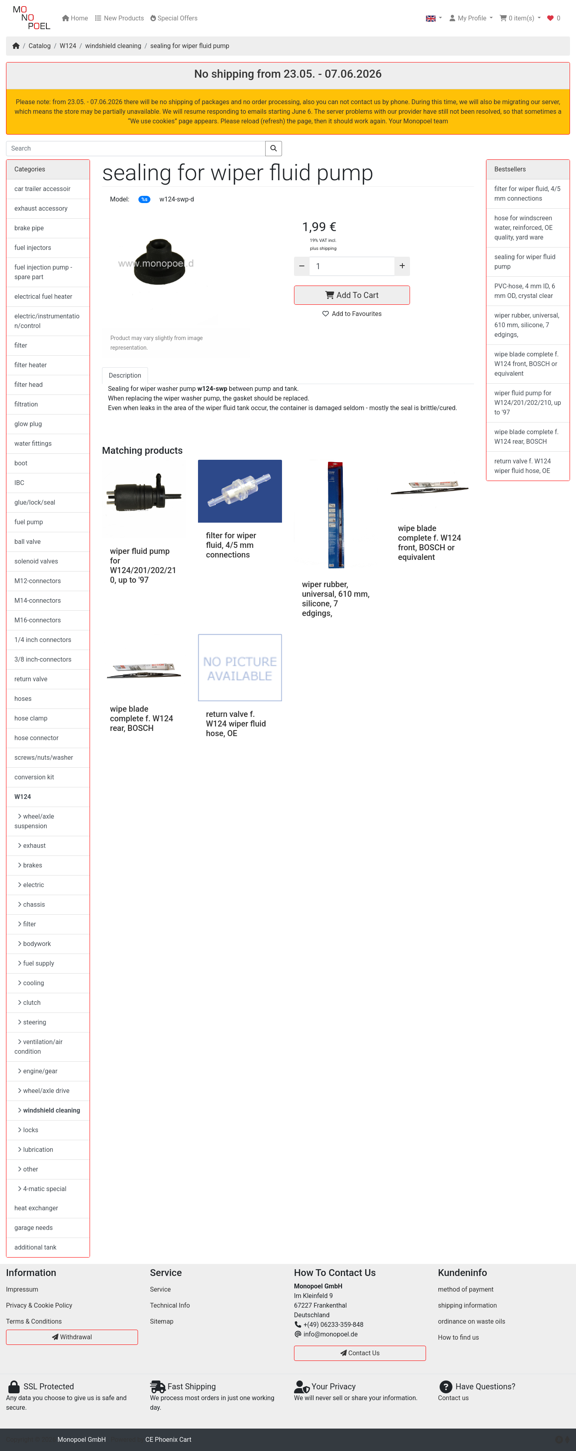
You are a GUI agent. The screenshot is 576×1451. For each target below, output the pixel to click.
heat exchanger (36, 1208)
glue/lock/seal (34, 502)
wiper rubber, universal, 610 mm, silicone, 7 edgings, (336, 599)
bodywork (34, 944)
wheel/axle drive (44, 1091)
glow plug (28, 424)
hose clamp (31, 718)
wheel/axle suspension (34, 821)
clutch (29, 1002)
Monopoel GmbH (82, 1439)
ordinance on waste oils (471, 1321)
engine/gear (38, 1071)
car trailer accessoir (42, 189)
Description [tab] (125, 375)
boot (20, 463)
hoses (23, 698)
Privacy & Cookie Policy (39, 1305)
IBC (19, 483)
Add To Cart (351, 295)
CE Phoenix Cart (169, 1439)
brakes (30, 865)
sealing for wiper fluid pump (189, 46)
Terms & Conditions (34, 1321)
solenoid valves (36, 561)
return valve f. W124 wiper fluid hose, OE (236, 723)
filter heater (30, 365)
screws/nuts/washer (43, 757)
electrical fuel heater (43, 296)
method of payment (466, 1289)
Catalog (40, 46)
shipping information (467, 1305)
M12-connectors (37, 581)
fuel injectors (32, 248)
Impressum (22, 1289)
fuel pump (28, 522)
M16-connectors (37, 620)
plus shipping (323, 248)
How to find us (458, 1337)
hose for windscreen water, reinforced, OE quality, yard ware (523, 227)
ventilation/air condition (38, 1046)
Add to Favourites (352, 314)
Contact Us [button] (360, 1353)
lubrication (35, 1149)
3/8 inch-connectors (43, 659)
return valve (30, 679)
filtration (26, 404)
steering (32, 1022)
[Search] (136, 148)
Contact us (453, 1398)
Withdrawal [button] (72, 1337)
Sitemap (162, 1321)
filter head (28, 384)
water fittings (33, 443)
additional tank (35, 1247)
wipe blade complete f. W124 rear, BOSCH (141, 718)
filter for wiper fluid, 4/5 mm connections (231, 545)
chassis (31, 904)
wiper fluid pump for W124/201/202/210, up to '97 (143, 565)
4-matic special (42, 1189)
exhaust (32, 845)
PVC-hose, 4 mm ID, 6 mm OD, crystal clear (524, 291)
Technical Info (170, 1305)
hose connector (36, 738)
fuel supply (36, 963)
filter (20, 345)
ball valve (27, 541)
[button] (434, 18)
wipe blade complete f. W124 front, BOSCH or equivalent (429, 542)
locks (28, 1130)
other (28, 1169)
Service (160, 1289)
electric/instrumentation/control (47, 321)
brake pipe (29, 228)
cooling (31, 983)
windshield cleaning (113, 46)
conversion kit (34, 777)
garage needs (33, 1228)
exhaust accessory (41, 208)
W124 (68, 46)
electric (31, 885)
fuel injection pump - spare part (43, 272)
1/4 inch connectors (42, 640)
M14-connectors (37, 600)
